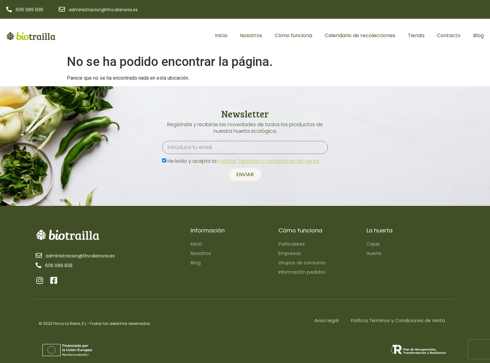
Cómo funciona (293, 35)
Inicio (221, 35)
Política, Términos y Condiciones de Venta (398, 320)
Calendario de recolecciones (360, 35)
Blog (478, 35)
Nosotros (251, 35)
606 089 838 (29, 10)
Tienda (416, 35)
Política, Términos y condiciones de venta (268, 161)
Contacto (449, 35)
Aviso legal (326, 320)
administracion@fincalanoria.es (103, 10)
